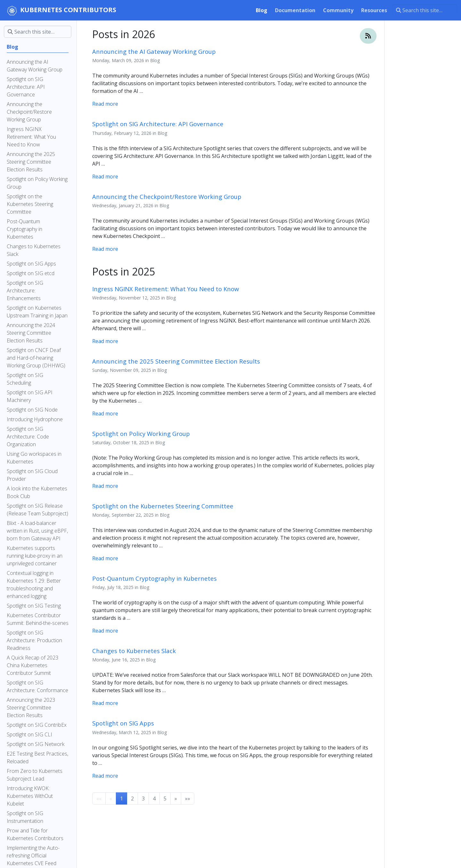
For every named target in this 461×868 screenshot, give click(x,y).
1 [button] (121, 798)
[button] (175, 798)
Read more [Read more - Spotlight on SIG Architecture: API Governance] (105, 176)
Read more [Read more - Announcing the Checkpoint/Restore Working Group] (105, 248)
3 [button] (143, 798)
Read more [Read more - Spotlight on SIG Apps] (105, 775)
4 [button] (154, 798)
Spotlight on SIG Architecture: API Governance (157, 124)
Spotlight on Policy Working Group (141, 434)
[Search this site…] (424, 10)
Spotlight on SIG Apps (123, 723)
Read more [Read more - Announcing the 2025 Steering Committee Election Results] (105, 413)
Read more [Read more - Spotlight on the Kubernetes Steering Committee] (105, 558)
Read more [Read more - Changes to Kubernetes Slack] (105, 703)
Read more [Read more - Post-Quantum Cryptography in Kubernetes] (105, 630)
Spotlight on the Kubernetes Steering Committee (162, 506)
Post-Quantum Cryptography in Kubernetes (154, 578)
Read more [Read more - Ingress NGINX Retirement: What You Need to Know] (105, 341)
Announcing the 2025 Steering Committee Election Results (176, 361)
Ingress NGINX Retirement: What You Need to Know (165, 289)
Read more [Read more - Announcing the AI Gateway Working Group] (105, 103)
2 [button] (132, 798)
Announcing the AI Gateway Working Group (154, 51)
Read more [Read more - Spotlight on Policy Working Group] (105, 485)
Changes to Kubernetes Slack (134, 651)
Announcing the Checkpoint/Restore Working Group (166, 196)
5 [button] (165, 798)
